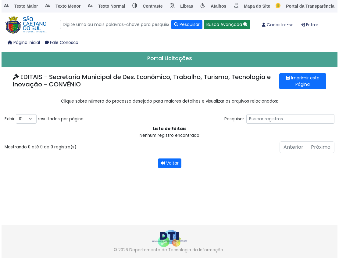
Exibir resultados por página (44, 119)
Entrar (309, 25)
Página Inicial (24, 42)
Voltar (170, 163)
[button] (227, 24)
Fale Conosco (61, 42)
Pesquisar (279, 119)
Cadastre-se (278, 25)
